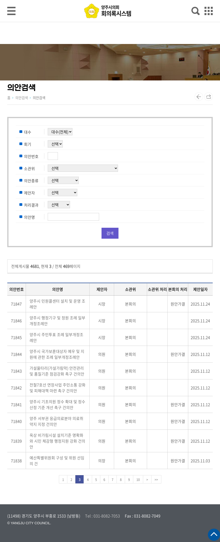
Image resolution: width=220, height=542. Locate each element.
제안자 (29, 193)
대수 (27, 132)
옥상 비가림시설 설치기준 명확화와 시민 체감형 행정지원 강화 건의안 (57, 441)
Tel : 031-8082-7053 (102, 516)
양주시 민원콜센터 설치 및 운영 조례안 (57, 304)
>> (156, 479)
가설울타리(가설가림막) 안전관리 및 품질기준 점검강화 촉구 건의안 (57, 371)
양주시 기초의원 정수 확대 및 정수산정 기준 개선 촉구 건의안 (57, 404)
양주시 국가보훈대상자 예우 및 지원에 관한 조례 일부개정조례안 (57, 354)
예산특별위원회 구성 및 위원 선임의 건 (57, 460)
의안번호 (31, 156)
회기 (27, 144)
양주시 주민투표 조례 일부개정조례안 (56, 337)
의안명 (29, 217)
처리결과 (31, 205)
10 (138, 479)
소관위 (29, 168)
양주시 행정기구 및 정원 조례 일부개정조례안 (57, 320)
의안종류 (31, 181)
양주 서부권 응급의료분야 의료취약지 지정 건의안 (56, 421)
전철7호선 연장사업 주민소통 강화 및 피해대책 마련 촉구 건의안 (58, 387)
